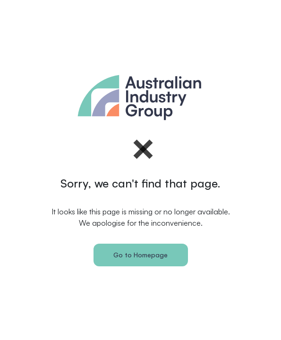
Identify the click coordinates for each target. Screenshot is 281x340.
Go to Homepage (140, 255)
